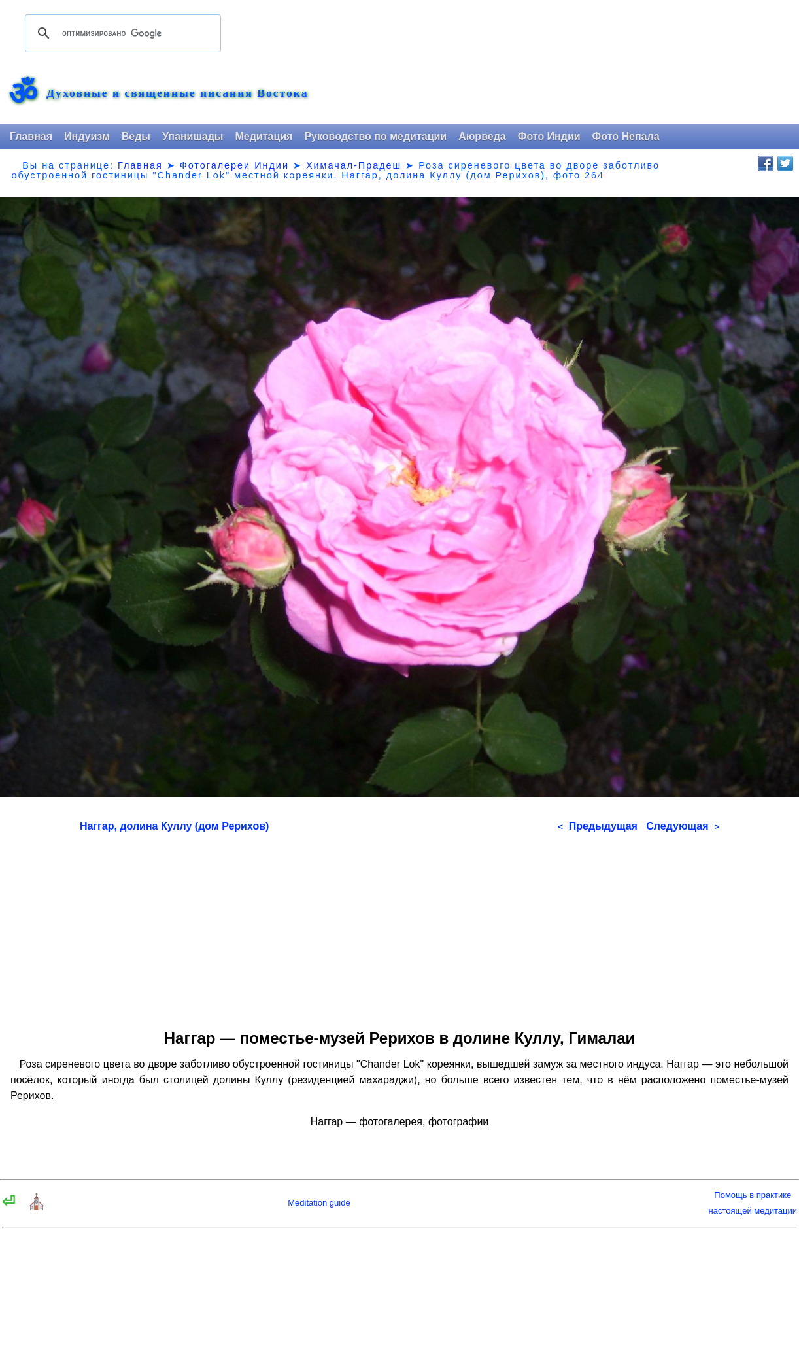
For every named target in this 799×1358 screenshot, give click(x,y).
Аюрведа (482, 136)
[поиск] (121, 33)
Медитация (263, 136)
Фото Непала (626, 136)
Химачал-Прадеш (353, 165)
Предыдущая (598, 826)
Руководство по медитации (375, 136)
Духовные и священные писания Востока (177, 93)
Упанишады (192, 136)
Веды (136, 136)
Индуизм (87, 136)
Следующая (682, 826)
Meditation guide (319, 1203)
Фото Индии (549, 136)
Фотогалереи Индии (234, 165)
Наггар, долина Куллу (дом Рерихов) (174, 826)
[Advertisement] (399, 926)
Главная (31, 136)
